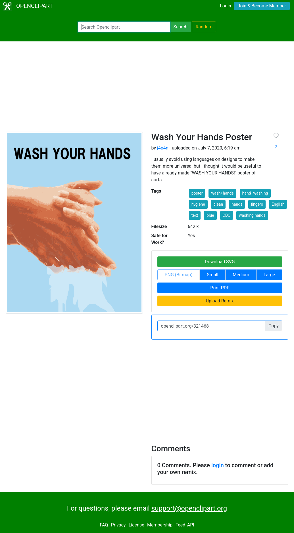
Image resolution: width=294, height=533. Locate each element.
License (136, 525)
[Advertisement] (147, 89)
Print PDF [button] (219, 287)
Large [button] (269, 274)
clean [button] (218, 204)
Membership (159, 525)
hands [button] (237, 204)
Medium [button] (241, 274)
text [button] (194, 215)
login (217, 465)
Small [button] (212, 274)
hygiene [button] (198, 204)
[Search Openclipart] (124, 27)
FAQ (104, 525)
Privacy (118, 525)
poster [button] (197, 193)
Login (225, 6)
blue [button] (210, 215)
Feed (180, 525)
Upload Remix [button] (220, 301)
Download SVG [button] (220, 261)
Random (204, 27)
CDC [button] (226, 215)
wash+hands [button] (222, 193)
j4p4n (162, 148)
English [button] (278, 204)
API (190, 525)
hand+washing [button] (255, 193)
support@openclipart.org (189, 508)
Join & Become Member (262, 6)
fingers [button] (257, 204)
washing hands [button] (252, 215)
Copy (273, 325)
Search (180, 27)
